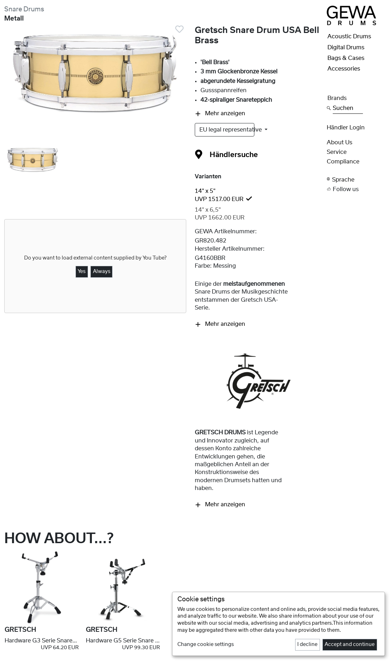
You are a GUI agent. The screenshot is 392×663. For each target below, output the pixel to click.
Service (337, 152)
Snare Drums (24, 9)
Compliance (343, 162)
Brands (337, 98)
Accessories (343, 69)
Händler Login (346, 127)
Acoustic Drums (349, 36)
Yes (81, 271)
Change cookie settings (205, 644)
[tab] (258, 195)
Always (101, 271)
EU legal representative (226, 130)
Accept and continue (350, 644)
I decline (307, 644)
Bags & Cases (345, 58)
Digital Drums (345, 47)
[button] (357, 179)
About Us (339, 142)
